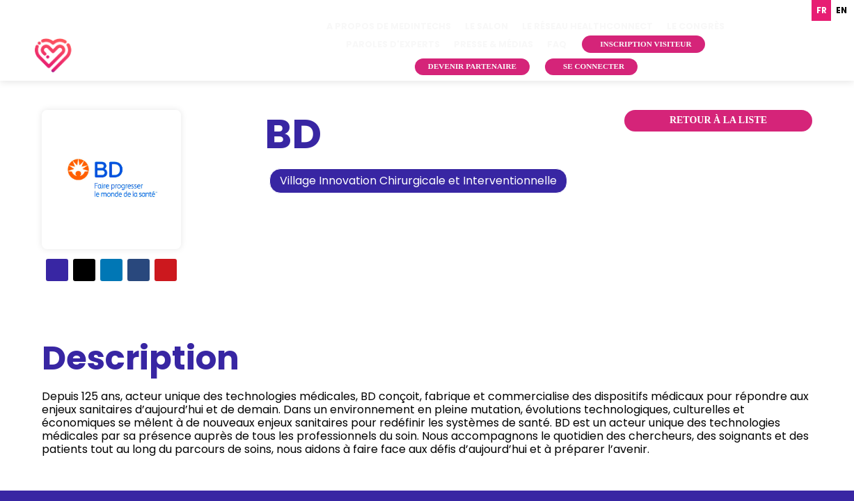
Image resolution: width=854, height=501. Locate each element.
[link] (388, 26)
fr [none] (821, 10)
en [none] (841, 10)
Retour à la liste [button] (718, 120)
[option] (841, 10)
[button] (643, 44)
